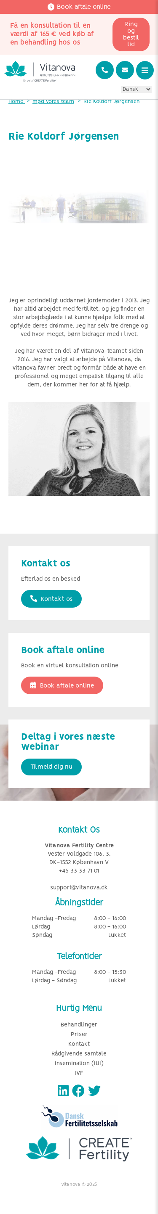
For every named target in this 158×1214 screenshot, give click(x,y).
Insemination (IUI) (79, 1064)
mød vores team (53, 101)
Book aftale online (62, 685)
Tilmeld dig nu (51, 767)
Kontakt (79, 1044)
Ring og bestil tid (131, 34)
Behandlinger (79, 1025)
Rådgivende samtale (79, 1054)
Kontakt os (51, 599)
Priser (79, 1035)
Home (16, 101)
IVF (79, 1073)
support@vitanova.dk (79, 888)
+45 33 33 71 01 (79, 871)
